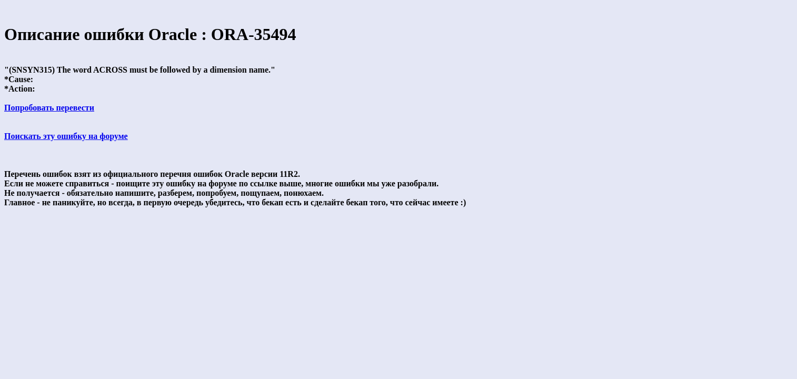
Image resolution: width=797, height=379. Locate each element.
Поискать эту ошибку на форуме (66, 136)
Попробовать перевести (49, 107)
